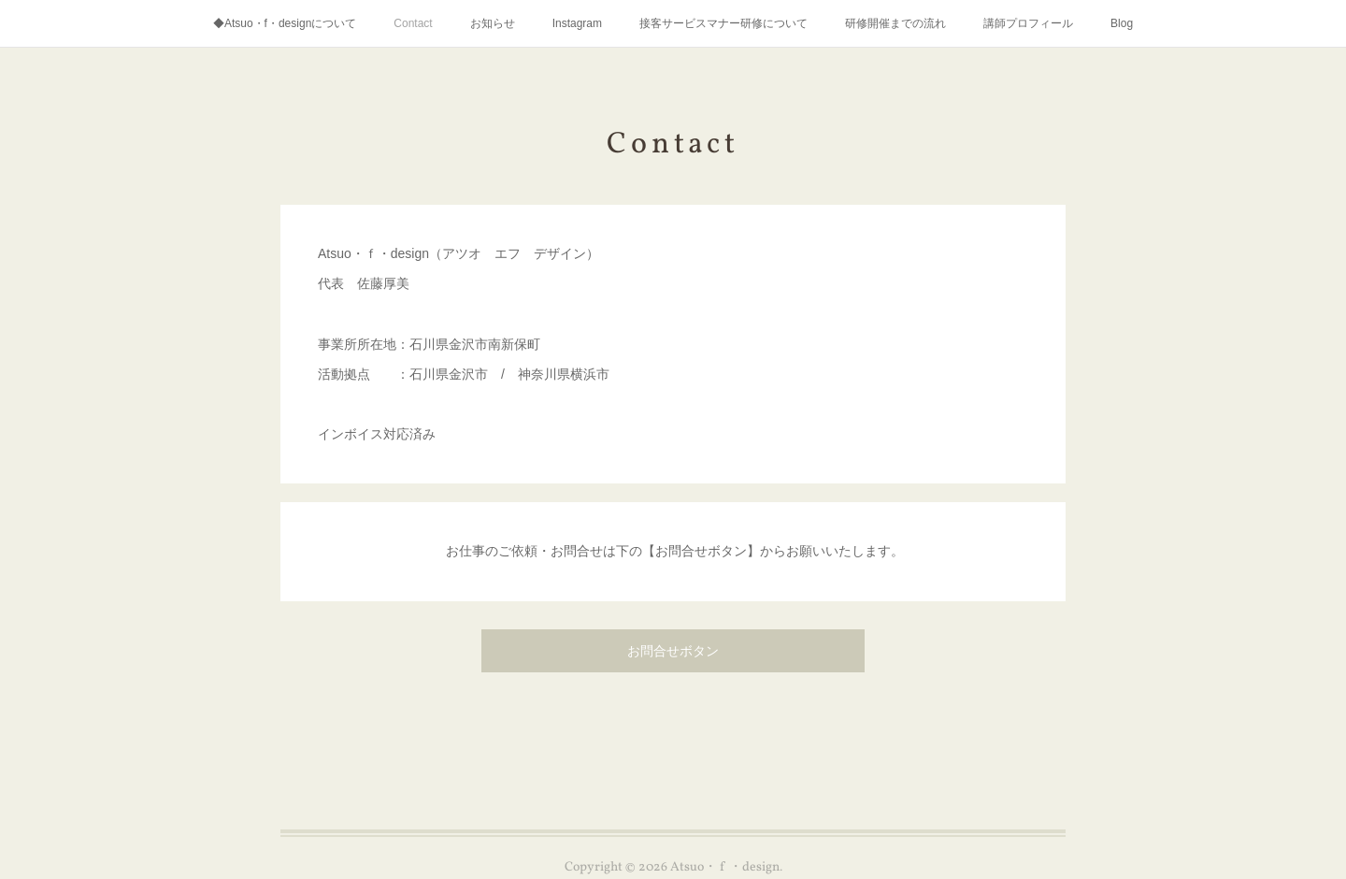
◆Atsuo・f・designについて (284, 23)
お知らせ (492, 23)
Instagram (577, 23)
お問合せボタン (673, 652)
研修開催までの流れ (895, 23)
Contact (413, 23)
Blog (1121, 23)
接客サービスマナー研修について (723, 23)
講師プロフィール (1028, 23)
